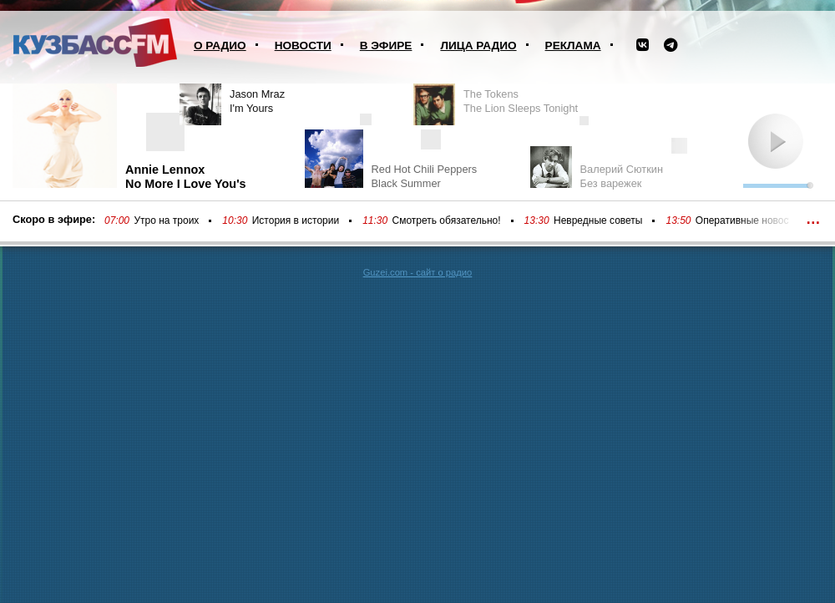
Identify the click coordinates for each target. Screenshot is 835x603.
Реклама (573, 45)
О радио (220, 45)
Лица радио (478, 45)
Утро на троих (166, 220)
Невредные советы (598, 220)
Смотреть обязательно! (446, 220)
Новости (303, 45)
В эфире (386, 45)
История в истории (295, 220)
